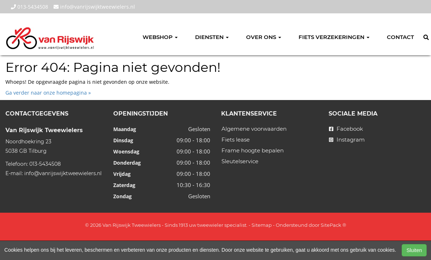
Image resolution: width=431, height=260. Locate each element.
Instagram (347, 139)
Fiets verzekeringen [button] (334, 37)
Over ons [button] (263, 37)
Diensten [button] (212, 37)
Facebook (346, 128)
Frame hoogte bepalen (252, 150)
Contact (400, 37)
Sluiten (414, 250)
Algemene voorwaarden (254, 128)
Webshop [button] (160, 37)
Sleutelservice (239, 161)
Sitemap (262, 225)
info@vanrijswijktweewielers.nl (94, 6)
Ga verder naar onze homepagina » (48, 92)
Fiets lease (235, 139)
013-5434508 (29, 6)
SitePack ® (333, 225)
